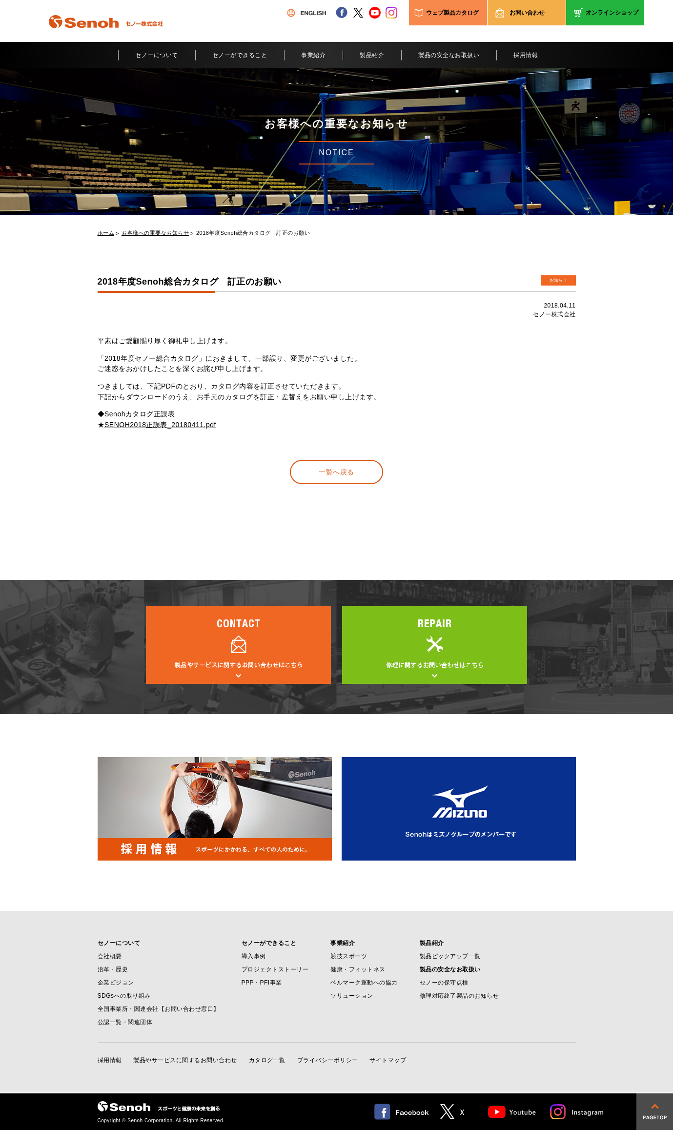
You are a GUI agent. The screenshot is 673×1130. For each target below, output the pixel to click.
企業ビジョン (116, 982)
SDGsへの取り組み (124, 995)
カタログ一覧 (267, 1060)
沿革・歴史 (113, 969)
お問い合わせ (527, 12)
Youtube (512, 1111)
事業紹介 (313, 55)
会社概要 (110, 956)
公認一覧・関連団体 (125, 1022)
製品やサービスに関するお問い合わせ (185, 1060)
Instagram (577, 1111)
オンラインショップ (612, 12)
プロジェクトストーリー (275, 969)
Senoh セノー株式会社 (106, 36)
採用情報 (525, 55)
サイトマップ (387, 1060)
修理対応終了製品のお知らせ (459, 995)
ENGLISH (306, 12)
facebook (341, 13)
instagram (391, 13)
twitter (358, 13)
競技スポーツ (348, 956)
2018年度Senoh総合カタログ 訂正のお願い (253, 233)
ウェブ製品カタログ (452, 12)
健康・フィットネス (358, 969)
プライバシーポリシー (327, 1060)
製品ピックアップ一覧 (450, 956)
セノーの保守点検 (444, 982)
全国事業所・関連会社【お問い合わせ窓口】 (159, 1009)
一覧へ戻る (336, 472)
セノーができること (239, 55)
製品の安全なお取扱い (448, 55)
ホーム (106, 233)
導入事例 (254, 956)
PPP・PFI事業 (262, 982)
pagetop (654, 1111)
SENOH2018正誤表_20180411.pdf (160, 425)
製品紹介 (372, 55)
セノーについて (156, 55)
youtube (375, 13)
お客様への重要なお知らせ (155, 233)
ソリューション (351, 995)
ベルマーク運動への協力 (364, 982)
